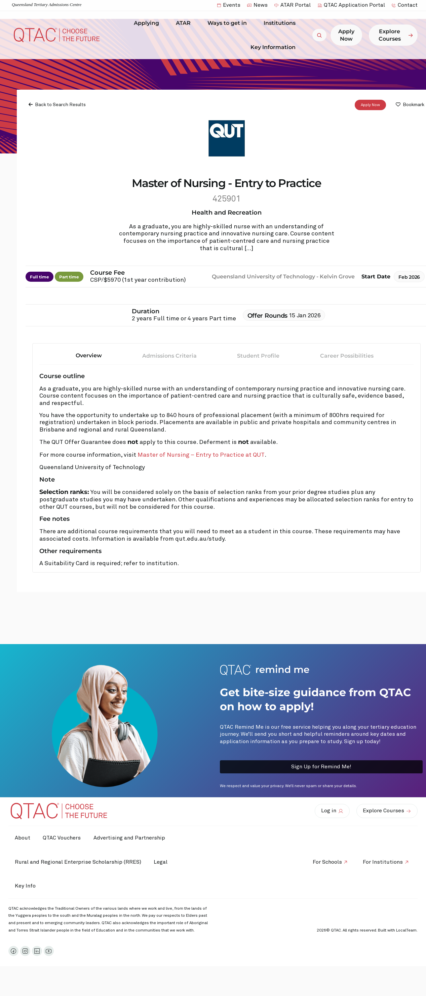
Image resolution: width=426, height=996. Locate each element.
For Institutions (382, 862)
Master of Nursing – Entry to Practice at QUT (201, 455)
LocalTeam (406, 931)
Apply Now (370, 105)
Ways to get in (228, 23)
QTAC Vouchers (63, 838)
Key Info (27, 886)
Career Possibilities (347, 356)
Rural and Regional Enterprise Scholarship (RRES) (78, 862)
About (23, 838)
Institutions (281, 23)
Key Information (274, 47)
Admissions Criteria (169, 356)
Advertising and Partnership (131, 838)
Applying (148, 23)
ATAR (185, 23)
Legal (162, 862)
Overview (89, 355)
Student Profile (258, 356)
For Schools (326, 862)
